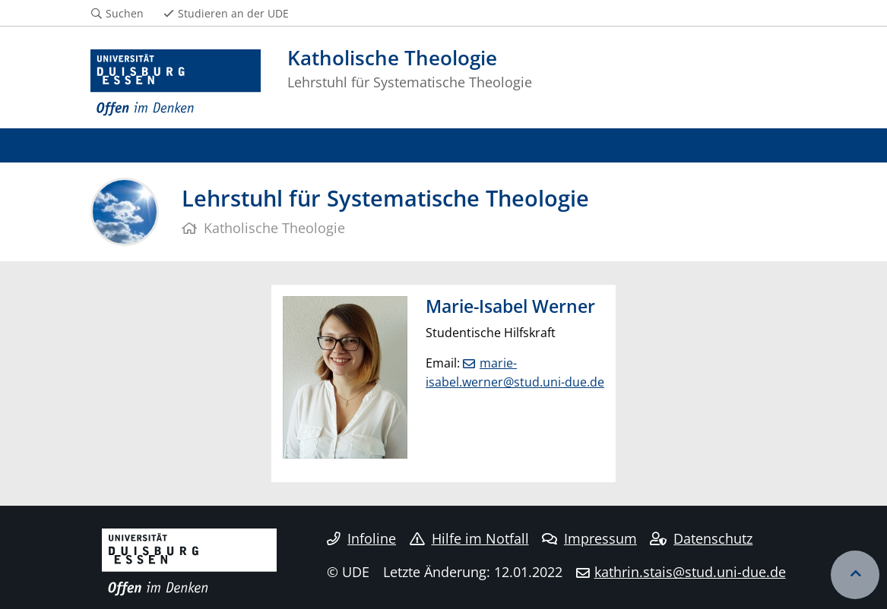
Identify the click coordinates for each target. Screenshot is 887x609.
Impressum (589, 538)
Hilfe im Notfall (469, 538)
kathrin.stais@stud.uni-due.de (690, 572)
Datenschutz (701, 538)
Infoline (361, 538)
